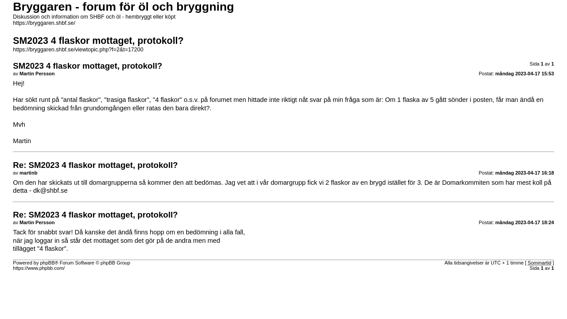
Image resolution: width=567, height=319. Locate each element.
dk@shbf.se (50, 190)
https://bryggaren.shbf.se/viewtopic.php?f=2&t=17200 (78, 50)
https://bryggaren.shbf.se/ (44, 23)
